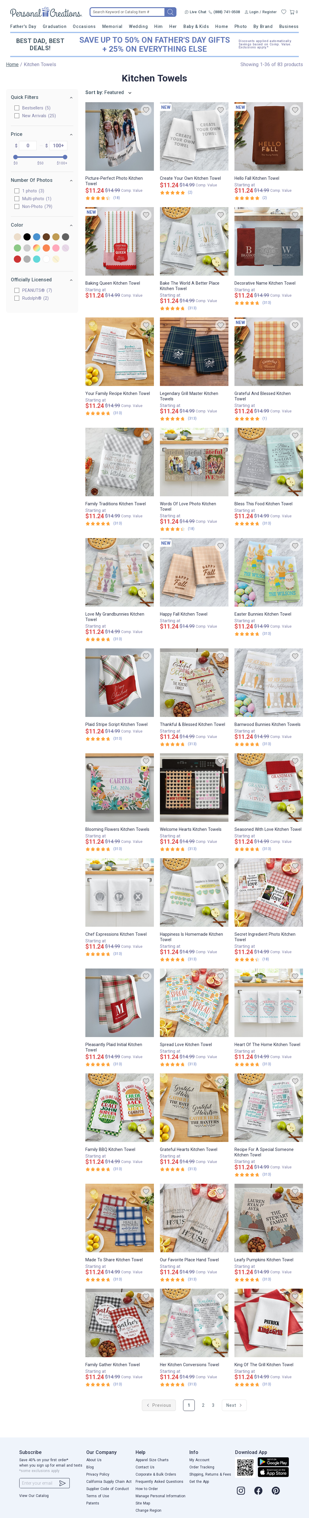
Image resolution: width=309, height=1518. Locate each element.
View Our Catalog (34, 1496)
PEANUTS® (37, 290)
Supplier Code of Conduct (107, 1489)
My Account (199, 1460)
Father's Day (23, 26)
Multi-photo (36, 198)
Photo (240, 26)
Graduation (54, 26)
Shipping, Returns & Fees (210, 1474)
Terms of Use (97, 1496)
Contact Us (145, 1467)
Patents (92, 1503)
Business (289, 26)
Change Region (148, 1510)
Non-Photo (37, 206)
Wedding (138, 26)
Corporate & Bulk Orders (156, 1474)
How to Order (147, 1489)
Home (221, 26)
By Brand (263, 26)
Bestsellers (36, 108)
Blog (90, 1467)
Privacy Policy (97, 1474)
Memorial (112, 26)
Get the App (199, 1482)
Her (173, 26)
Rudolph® (35, 298)
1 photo (33, 190)
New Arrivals (39, 115)
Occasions (84, 26)
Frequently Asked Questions (159, 1482)
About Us (94, 1460)
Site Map (143, 1503)
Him (158, 26)
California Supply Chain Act (109, 1482)
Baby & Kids (196, 26)
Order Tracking (201, 1467)
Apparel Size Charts (152, 1460)
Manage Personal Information (160, 1496)
